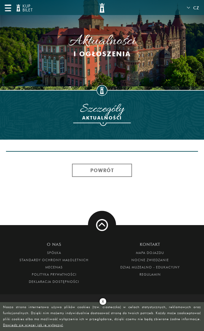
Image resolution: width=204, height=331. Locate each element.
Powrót (102, 170)
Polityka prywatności (54, 274)
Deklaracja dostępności (54, 282)
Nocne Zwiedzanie (150, 260)
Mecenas (54, 267)
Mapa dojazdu (150, 253)
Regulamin (150, 274)
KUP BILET (27, 8)
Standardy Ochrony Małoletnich (54, 260)
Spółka (54, 253)
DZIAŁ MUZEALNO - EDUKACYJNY (150, 267)
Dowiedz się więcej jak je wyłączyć (33, 325)
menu (7, 7)
